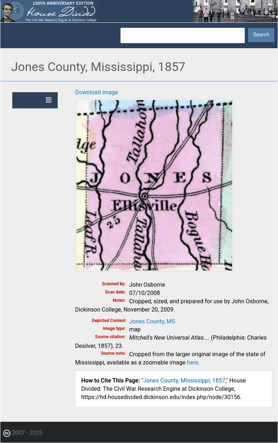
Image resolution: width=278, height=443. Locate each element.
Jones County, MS (152, 321)
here (192, 362)
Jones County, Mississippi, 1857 (184, 380)
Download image (96, 92)
